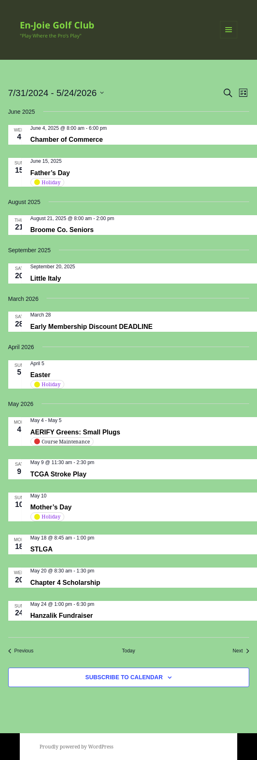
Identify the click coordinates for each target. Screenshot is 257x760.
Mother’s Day (51, 507)
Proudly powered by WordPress (76, 746)
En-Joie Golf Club (57, 25)
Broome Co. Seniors (62, 229)
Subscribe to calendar (124, 677)
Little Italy (45, 278)
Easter (40, 374)
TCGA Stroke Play (58, 474)
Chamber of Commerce (66, 139)
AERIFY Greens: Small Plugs (75, 432)
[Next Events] (241, 650)
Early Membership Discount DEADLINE (91, 326)
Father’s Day (50, 172)
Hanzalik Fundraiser (61, 615)
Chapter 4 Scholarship (65, 582)
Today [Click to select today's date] (128, 651)
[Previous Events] (21, 650)
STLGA (41, 549)
